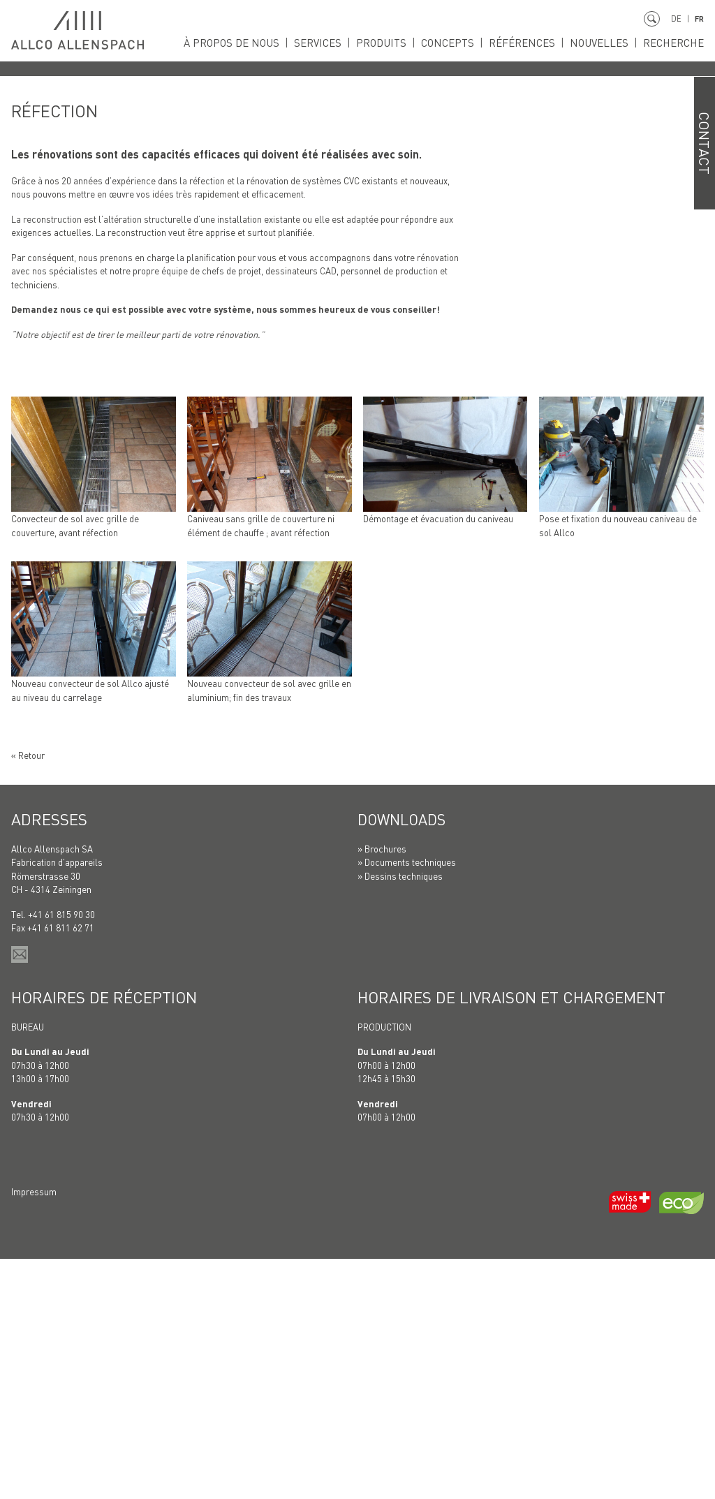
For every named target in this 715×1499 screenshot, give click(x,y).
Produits (390, 42)
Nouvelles (601, 42)
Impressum (34, 1432)
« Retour (28, 995)
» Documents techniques (407, 1103)
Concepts (454, 42)
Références (526, 42)
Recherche (674, 42)
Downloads (405, 1059)
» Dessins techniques (400, 1116)
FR (698, 18)
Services (328, 42)
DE (675, 18)
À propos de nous (243, 42)
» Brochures (382, 1089)
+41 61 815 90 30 (61, 1154)
